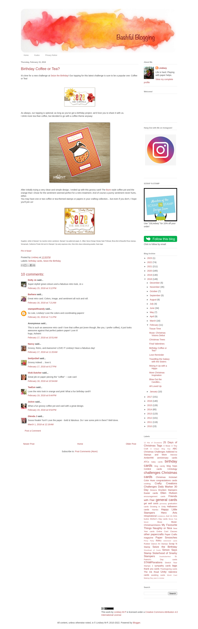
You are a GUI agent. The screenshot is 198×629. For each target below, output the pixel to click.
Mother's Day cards (159, 519)
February (154, 325)
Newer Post (28, 444)
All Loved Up (155, 386)
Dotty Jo (32, 280)
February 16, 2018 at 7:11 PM (42, 317)
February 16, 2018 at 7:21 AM (42, 302)
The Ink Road (151, 572)
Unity (163, 571)
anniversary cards (167, 458)
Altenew (173, 455)
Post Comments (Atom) (86, 451)
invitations (161, 516)
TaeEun (32, 387)
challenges (152, 473)
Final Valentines (157, 344)
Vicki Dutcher (35, 373)
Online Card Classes (166, 531)
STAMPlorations (153, 562)
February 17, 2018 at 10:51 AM (42, 337)
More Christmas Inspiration (157, 373)
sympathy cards (163, 566)
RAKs (158, 540)
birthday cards (35, 261)
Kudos (37, 55)
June (152, 308)
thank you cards (151, 569)
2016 (150, 401)
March (153, 321)
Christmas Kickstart (166, 477)
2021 (150, 266)
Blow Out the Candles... (155, 380)
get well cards (151, 503)
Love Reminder (156, 355)
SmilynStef (33, 358)
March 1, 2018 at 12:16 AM (41, 424)
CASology (172, 469)
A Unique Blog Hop (160, 449)
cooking (147, 484)
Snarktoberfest (165, 556)
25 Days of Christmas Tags (160, 444)
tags (174, 565)
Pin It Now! (26, 251)
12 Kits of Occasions (153, 443)
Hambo (155, 510)
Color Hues (149, 480)
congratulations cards (166, 480)
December (155, 283)
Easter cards (151, 493)
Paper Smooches (166, 537)
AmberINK (149, 458)
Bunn (108, 190)
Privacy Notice (51, 55)
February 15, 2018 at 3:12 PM (42, 288)
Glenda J (32, 416)
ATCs (146, 462)
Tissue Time (155, 328)
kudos (146, 519)
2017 (150, 397)
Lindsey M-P (120, 612)
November (155, 287)
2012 (150, 418)
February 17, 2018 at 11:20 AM (42, 352)
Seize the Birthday (59, 75)
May (152, 312)
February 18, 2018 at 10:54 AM (42, 381)
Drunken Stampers (167, 490)
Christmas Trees (157, 339)
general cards (166, 500)
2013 (150, 413)
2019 (150, 275)
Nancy (31, 344)
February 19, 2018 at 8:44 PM (42, 395)
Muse (159, 522)
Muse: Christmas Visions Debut (157, 334)
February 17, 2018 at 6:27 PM (42, 366)
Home (26, 55)
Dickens (153, 490)
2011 (150, 422)
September (155, 295)
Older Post (131, 444)
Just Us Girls (171, 516)
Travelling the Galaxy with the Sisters (159, 360)
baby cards (157, 462)
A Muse (166, 446)
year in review (158, 578)
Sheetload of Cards (152, 550)
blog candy (159, 466)
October (154, 291)
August (153, 299)
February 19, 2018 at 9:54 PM (42, 410)
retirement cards (170, 541)
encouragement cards (154, 496)
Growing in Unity (158, 507)
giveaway (163, 503)
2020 (150, 271)
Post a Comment (33, 431)
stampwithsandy (36, 309)
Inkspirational (150, 516)
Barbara (32, 294)
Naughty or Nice (162, 528)
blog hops (172, 466)
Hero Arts (169, 512)
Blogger (136, 622)
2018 (150, 279)
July (152, 304)
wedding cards (158, 575)
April (152, 316)
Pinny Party (149, 541)
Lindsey (163, 68)
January (154, 391)
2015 (150, 405)
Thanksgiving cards (168, 569)
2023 (150, 258)
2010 (150, 426)
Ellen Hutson (168, 493)
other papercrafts (154, 534)
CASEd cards (153, 469)
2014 (150, 409)
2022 (150, 262)
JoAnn (31, 402)
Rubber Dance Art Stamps (156, 544)
